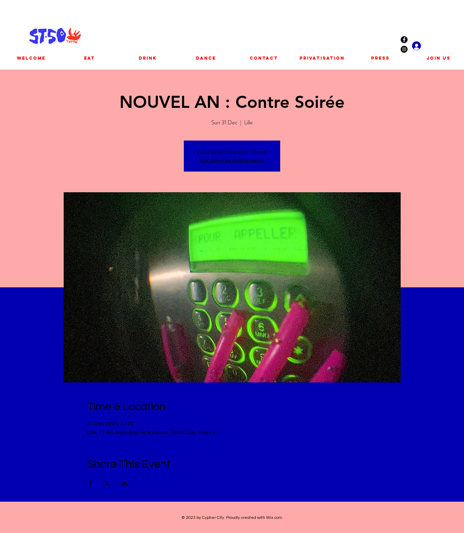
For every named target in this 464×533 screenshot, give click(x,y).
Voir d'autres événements (232, 160)
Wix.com (274, 517)
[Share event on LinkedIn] (124, 483)
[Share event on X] (107, 483)
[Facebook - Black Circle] (404, 39)
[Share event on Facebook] (90, 483)
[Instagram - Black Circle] (404, 49)
